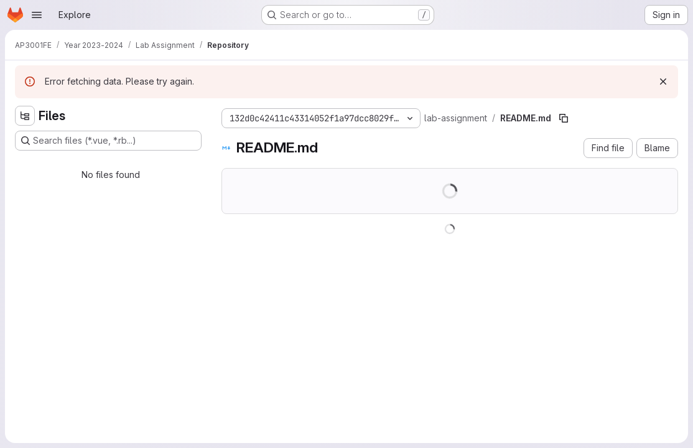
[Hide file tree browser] (25, 116)
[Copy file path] (564, 118)
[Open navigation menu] (37, 15)
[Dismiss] (663, 81)
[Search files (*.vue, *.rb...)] (108, 141)
